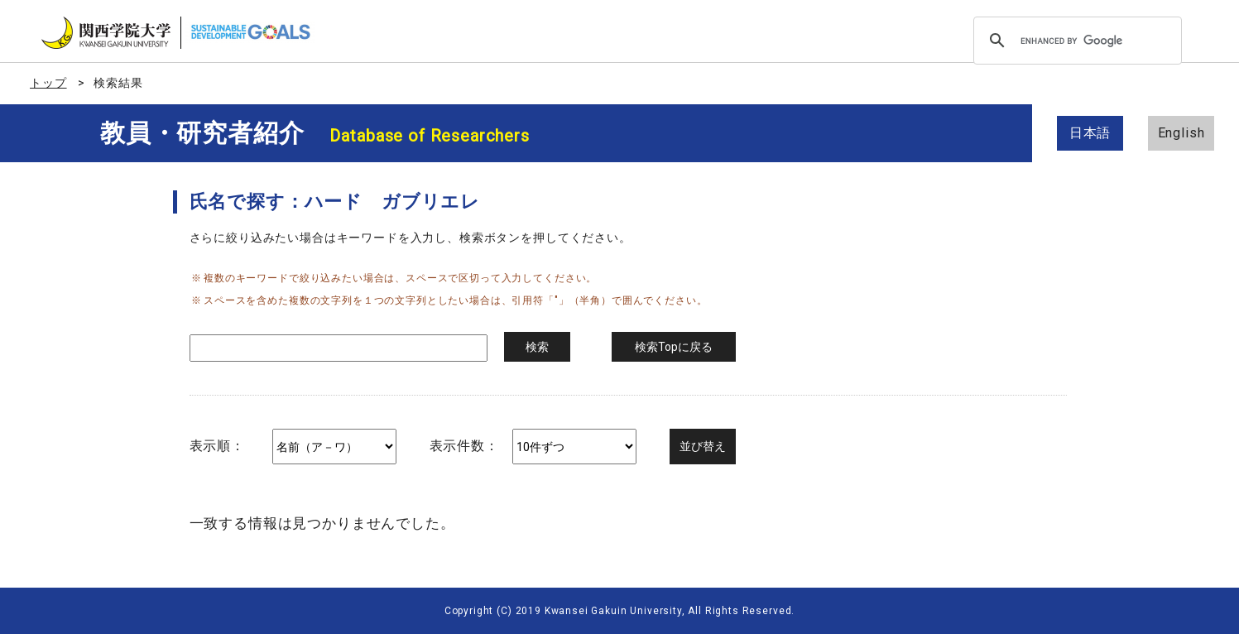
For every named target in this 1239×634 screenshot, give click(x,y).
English (1181, 133)
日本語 (1090, 133)
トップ (48, 82)
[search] (1075, 40)
